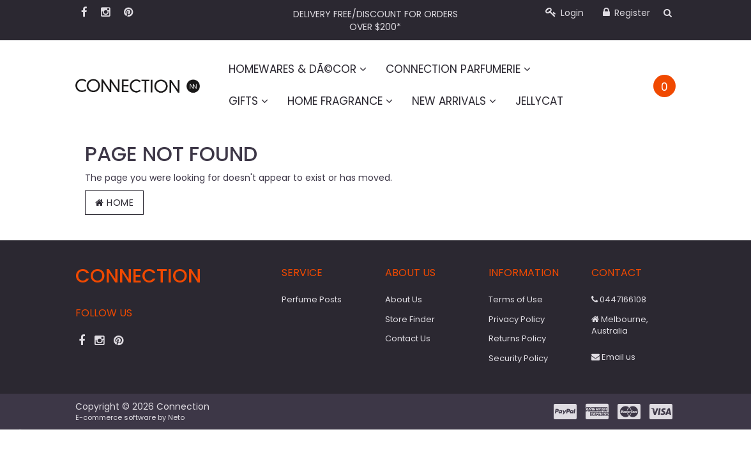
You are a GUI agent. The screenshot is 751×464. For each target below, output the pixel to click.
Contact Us (407, 338)
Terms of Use (516, 299)
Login (564, 12)
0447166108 (618, 299)
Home (114, 202)
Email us (613, 357)
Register (626, 12)
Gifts (248, 101)
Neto (176, 417)
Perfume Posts (312, 299)
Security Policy (518, 358)
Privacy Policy (517, 319)
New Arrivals (454, 101)
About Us (403, 299)
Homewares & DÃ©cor (298, 69)
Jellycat (539, 101)
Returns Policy (517, 338)
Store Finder (410, 319)
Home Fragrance (340, 101)
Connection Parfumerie (458, 69)
